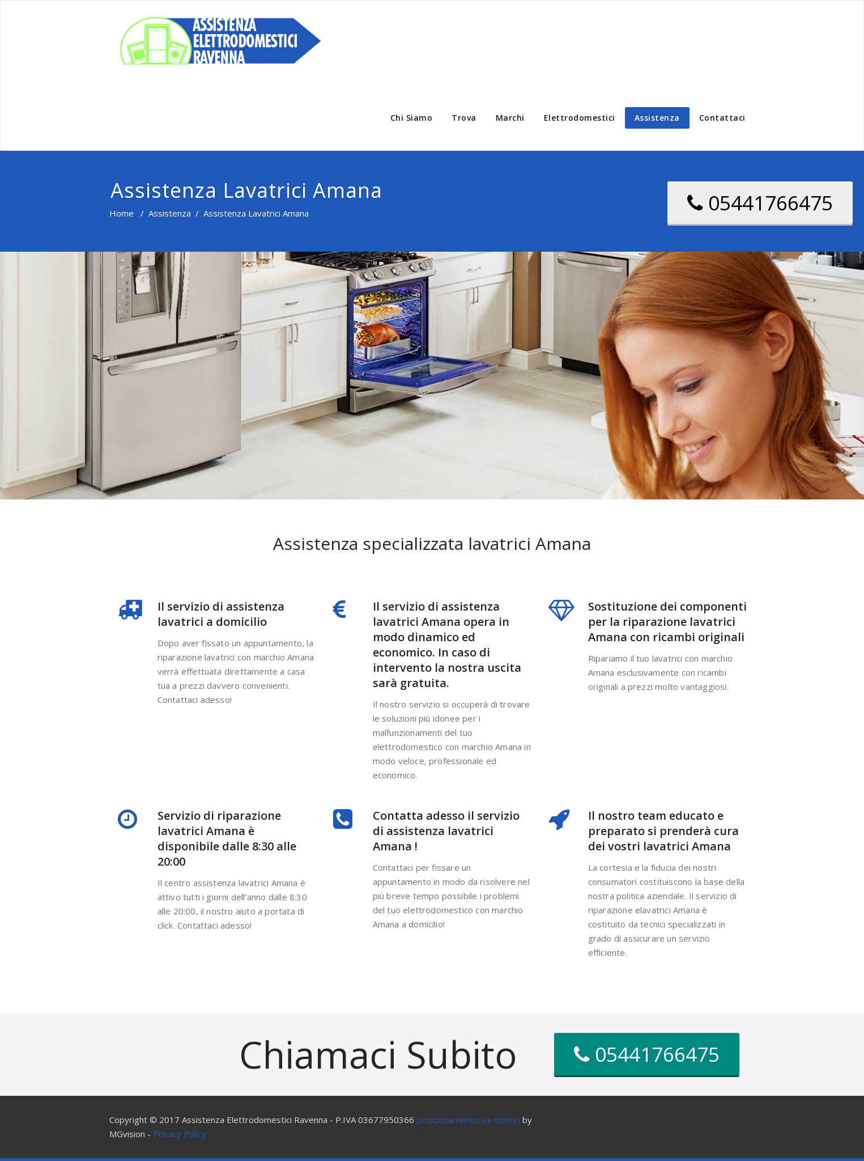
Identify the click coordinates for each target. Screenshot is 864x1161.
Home (121, 213)
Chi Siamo (411, 117)
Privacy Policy (179, 1133)
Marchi (510, 117)
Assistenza (657, 117)
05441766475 (760, 202)
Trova (464, 117)
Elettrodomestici (579, 117)
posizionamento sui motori (468, 1119)
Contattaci (722, 117)
